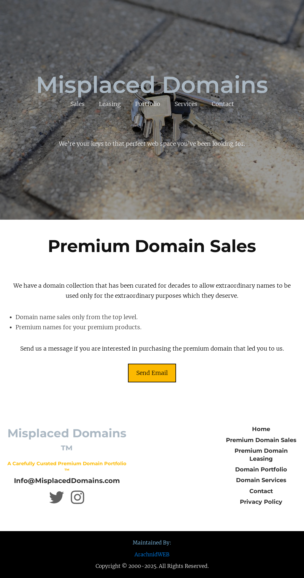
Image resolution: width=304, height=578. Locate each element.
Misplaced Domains (152, 85)
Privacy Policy (261, 501)
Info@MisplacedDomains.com (67, 480)
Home (261, 429)
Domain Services (261, 480)
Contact (261, 491)
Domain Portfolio (261, 469)
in (62, 285)
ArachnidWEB (152, 554)
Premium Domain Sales (261, 440)
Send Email (152, 372)
